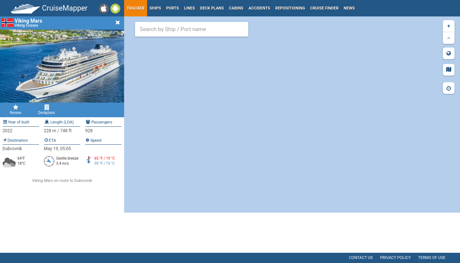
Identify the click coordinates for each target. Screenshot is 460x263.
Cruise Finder (324, 8)
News (349, 8)
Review (15, 109)
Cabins (236, 8)
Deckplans (46, 109)
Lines (189, 8)
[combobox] (191, 29)
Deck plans (212, 8)
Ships (155, 8)
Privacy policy (395, 257)
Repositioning (290, 8)
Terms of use (431, 257)
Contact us (361, 257)
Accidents (259, 8)
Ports (172, 8)
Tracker (136, 8)
